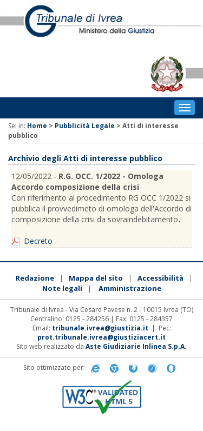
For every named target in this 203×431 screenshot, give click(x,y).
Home (37, 125)
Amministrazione (130, 288)
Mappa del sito (96, 278)
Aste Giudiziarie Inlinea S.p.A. (136, 346)
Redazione (35, 278)
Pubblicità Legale (85, 125)
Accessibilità (160, 278)
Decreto (38, 241)
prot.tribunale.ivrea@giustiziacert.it (101, 337)
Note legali (62, 288)
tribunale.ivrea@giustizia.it (100, 328)
